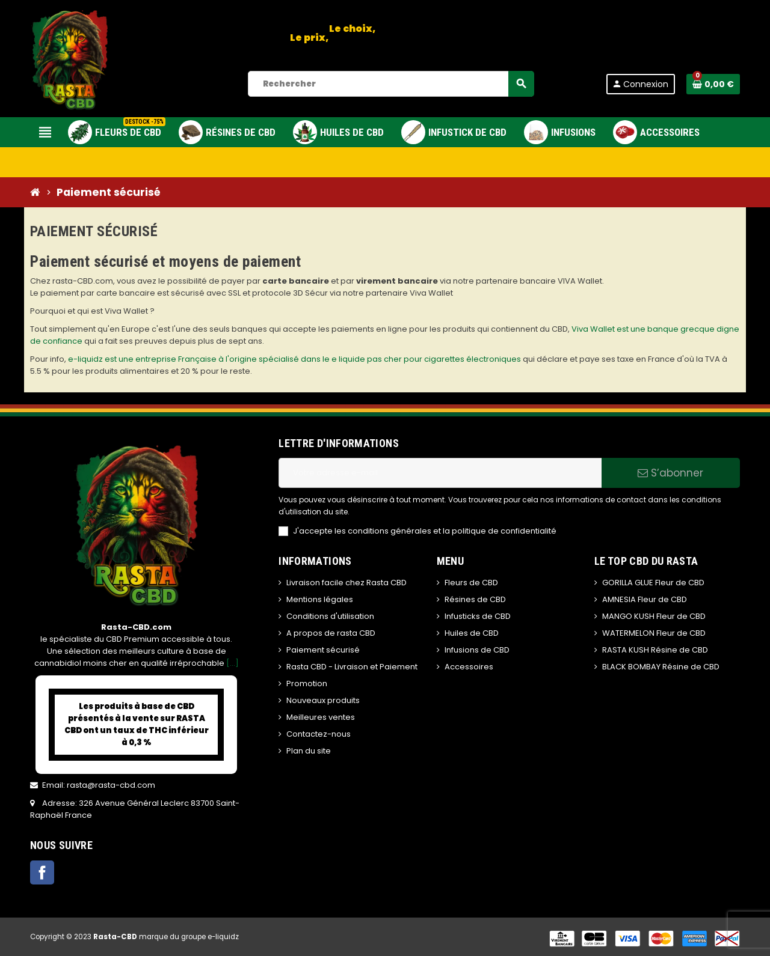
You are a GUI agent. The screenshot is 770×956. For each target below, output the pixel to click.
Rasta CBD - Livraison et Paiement (351, 666)
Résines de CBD (475, 599)
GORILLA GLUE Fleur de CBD (653, 582)
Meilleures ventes (320, 717)
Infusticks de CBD (478, 616)
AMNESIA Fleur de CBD (644, 599)
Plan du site (308, 751)
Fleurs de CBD (471, 582)
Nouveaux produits (323, 700)
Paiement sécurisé (323, 650)
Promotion (306, 683)
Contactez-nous (318, 734)
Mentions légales (319, 599)
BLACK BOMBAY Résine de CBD (660, 666)
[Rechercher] (391, 84)
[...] (232, 663)
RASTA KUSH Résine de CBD (655, 650)
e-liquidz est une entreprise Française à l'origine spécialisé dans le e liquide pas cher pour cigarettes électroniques (294, 359)
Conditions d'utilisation (330, 616)
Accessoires (469, 666)
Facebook (42, 872)
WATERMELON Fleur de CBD (654, 633)
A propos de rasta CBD (330, 633)
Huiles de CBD (472, 633)
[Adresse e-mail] (440, 473)
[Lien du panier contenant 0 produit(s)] (713, 84)
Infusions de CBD (477, 650)
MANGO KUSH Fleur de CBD (654, 616)
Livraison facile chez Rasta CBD (346, 582)
